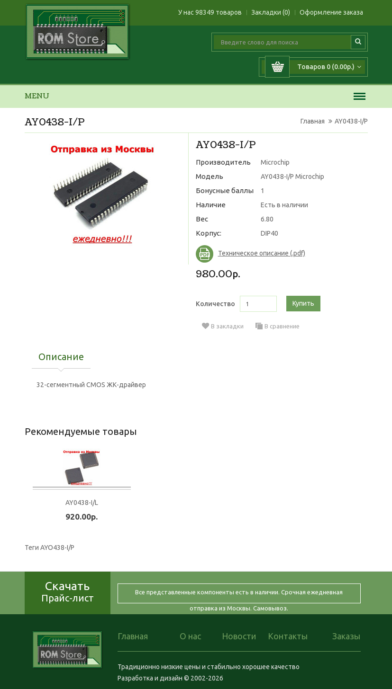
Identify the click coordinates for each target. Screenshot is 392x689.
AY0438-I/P (351, 121)
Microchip (275, 162)
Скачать (67, 591)
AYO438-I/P (57, 547)
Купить (303, 303)
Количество (215, 304)
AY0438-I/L (81, 502)
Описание (61, 357)
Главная (313, 121)
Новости (239, 636)
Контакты (288, 636)
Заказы (346, 636)
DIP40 (269, 233)
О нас (190, 636)
